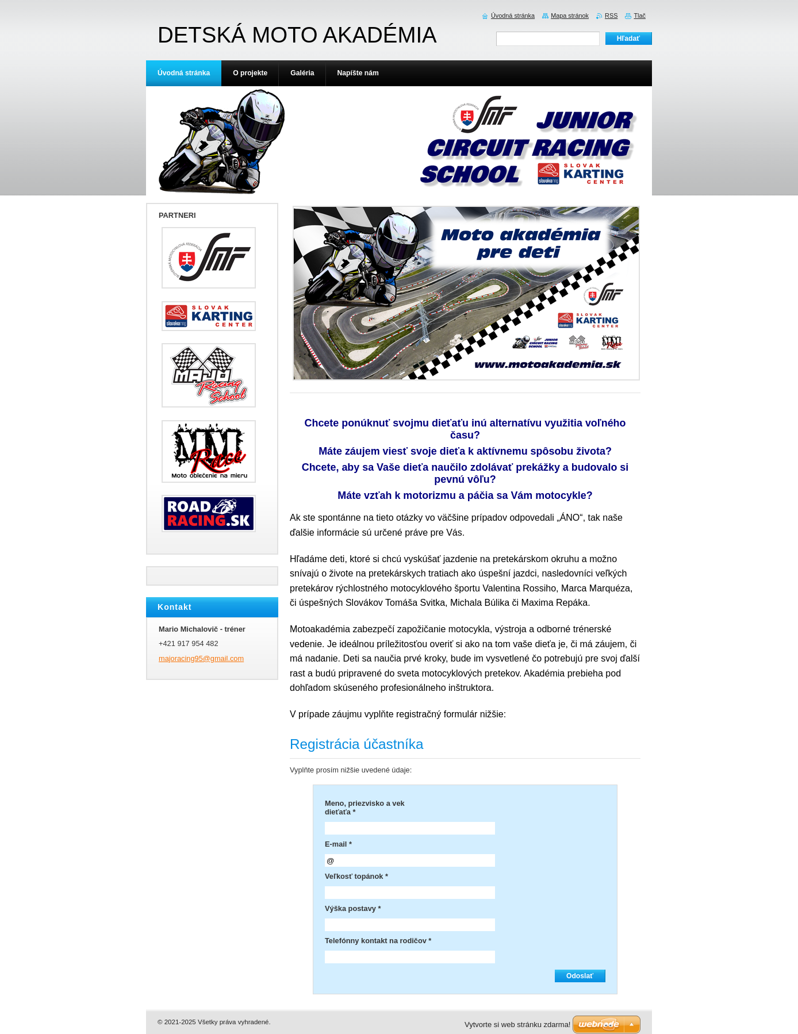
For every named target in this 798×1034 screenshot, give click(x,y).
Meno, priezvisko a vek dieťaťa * (365, 807)
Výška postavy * (353, 908)
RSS (611, 15)
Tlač (640, 15)
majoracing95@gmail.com (201, 658)
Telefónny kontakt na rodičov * (378, 940)
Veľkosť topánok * (356, 876)
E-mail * (338, 844)
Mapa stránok (570, 15)
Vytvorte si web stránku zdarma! (517, 1024)
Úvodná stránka (513, 15)
